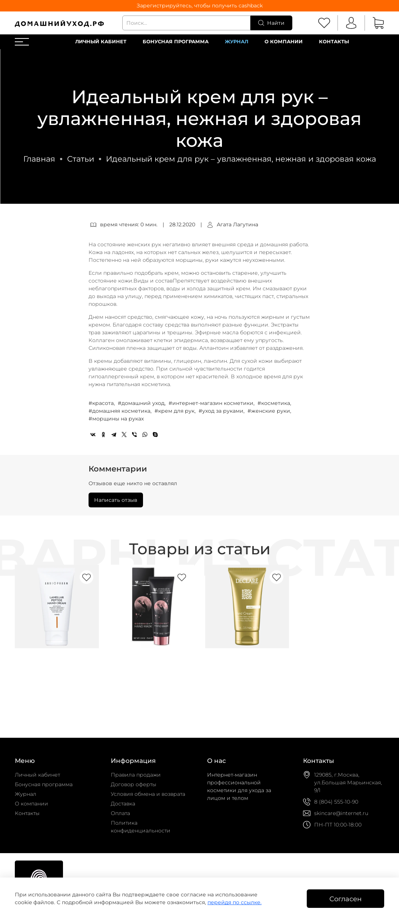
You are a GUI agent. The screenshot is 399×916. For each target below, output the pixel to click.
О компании (284, 41)
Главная (39, 158)
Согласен (345, 899)
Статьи (80, 158)
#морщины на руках (116, 418)
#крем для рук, (175, 411)
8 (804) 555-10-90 (336, 801)
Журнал (236, 41)
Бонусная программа (176, 41)
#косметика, (275, 403)
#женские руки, (270, 411)
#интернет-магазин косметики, (212, 403)
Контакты (334, 41)
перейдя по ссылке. (234, 902)
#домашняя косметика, (121, 411)
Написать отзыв (115, 500)
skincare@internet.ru (341, 813)
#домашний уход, (142, 403)
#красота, (102, 403)
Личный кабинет (100, 41)
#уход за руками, (222, 411)
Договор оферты (133, 784)
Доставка (123, 803)
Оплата (120, 813)
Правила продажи (136, 774)
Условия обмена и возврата (148, 794)
